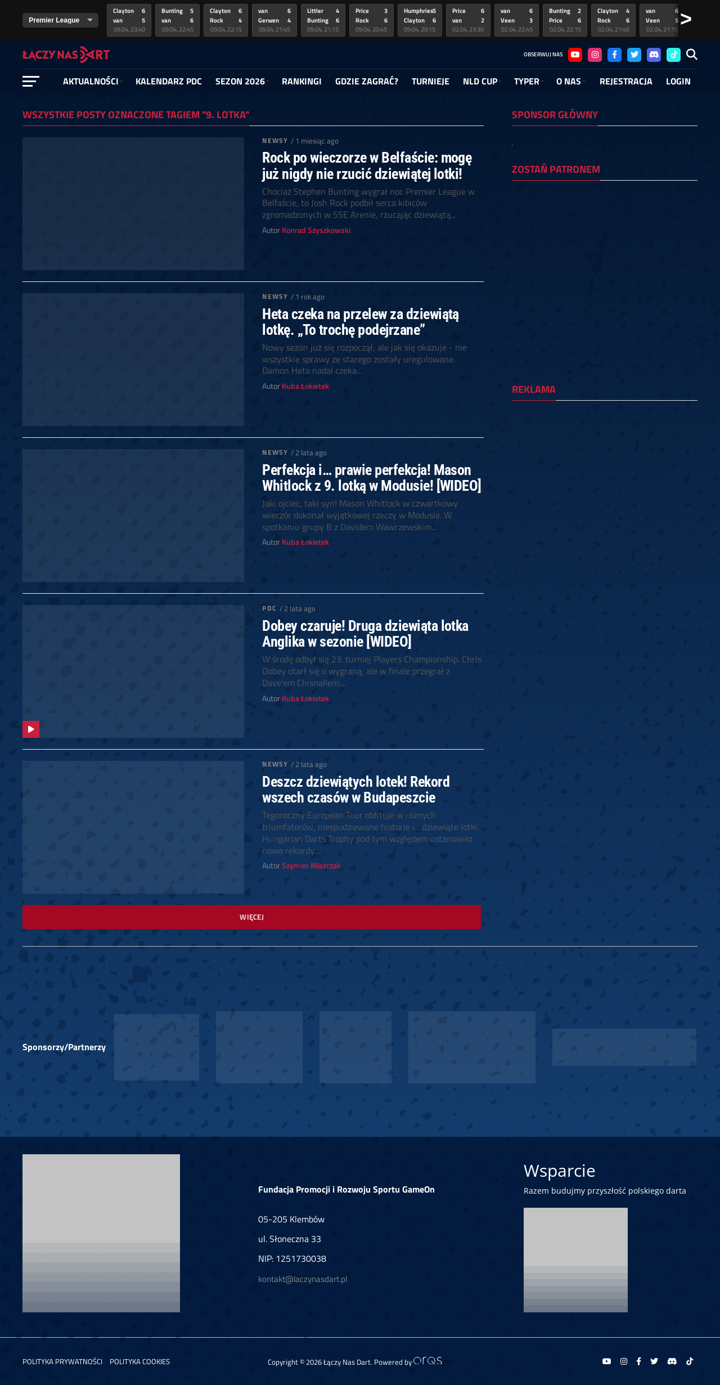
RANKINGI (302, 81)
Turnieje (430, 81)
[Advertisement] (605, 482)
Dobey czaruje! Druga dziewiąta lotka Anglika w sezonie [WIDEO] (365, 633)
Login (678, 81)
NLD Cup (480, 81)
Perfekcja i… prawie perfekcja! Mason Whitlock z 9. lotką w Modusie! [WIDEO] (372, 478)
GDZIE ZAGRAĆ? (366, 81)
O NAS (568, 81)
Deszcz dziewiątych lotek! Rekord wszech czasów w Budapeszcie (355, 789)
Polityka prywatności (62, 1361)
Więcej (252, 916)
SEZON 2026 (240, 81)
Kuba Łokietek (305, 386)
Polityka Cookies (140, 1361)
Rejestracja (626, 81)
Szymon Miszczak (311, 865)
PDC (269, 608)
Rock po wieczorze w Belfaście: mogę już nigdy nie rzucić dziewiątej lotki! (366, 165)
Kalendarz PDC (169, 81)
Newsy (275, 140)
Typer (526, 81)
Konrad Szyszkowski (316, 230)
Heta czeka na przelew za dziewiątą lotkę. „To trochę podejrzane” (360, 322)
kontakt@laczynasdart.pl (302, 1278)
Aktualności (91, 81)
